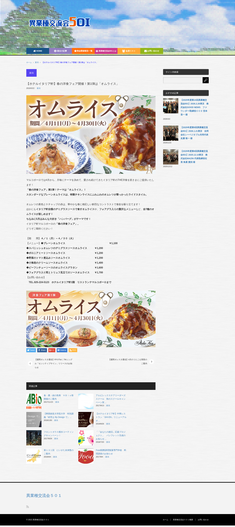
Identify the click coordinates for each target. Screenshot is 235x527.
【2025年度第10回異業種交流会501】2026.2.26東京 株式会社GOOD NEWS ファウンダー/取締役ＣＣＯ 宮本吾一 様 (195, 107)
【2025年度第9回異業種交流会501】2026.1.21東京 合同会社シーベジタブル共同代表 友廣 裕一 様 (195, 133)
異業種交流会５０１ (44, 495)
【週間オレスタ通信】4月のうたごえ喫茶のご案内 (128, 361)
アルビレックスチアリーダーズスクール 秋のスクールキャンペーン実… (111, 399)
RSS (27, 506)
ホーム (165, 520)
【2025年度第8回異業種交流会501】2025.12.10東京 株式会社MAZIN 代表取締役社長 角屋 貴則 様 (194, 156)
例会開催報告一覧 (83, 51)
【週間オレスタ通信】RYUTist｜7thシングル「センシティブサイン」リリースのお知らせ (53, 363)
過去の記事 (60, 51)
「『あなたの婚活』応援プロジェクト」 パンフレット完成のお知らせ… (111, 435)
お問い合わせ (151, 51)
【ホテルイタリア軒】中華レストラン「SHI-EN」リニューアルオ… (111, 417)
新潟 (37, 62)
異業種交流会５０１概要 (183, 520)
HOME (37, 51)
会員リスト (129, 51)
